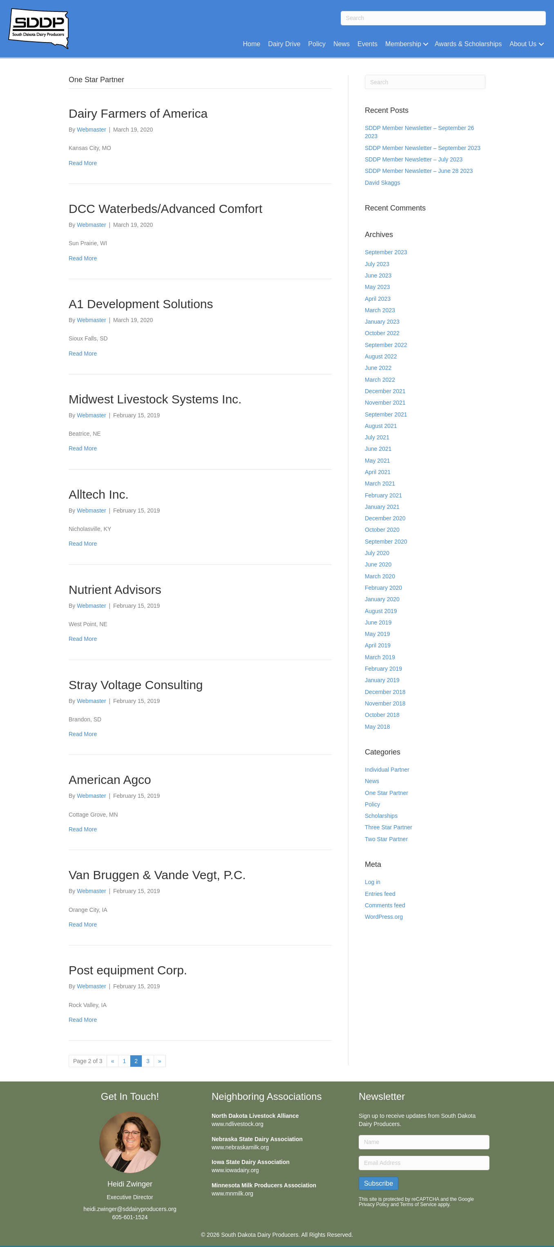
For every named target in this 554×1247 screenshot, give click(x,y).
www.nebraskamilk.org (240, 1147)
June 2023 (378, 275)
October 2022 (382, 333)
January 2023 (382, 321)
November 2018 (385, 703)
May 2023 (377, 287)
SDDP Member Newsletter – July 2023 (413, 159)
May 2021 (377, 460)
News (372, 781)
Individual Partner (387, 769)
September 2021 (386, 414)
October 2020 (382, 529)
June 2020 (378, 564)
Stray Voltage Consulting (136, 685)
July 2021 (377, 437)
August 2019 (381, 611)
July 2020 (377, 553)
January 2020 (382, 599)
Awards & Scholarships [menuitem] (468, 43)
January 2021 (382, 507)
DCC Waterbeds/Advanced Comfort (165, 208)
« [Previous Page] (112, 1061)
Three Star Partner (388, 827)
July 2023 (377, 264)
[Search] (443, 18)
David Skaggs (382, 182)
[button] (426, 44)
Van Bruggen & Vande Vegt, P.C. (157, 875)
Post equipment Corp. (128, 970)
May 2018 (377, 726)
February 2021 (383, 495)
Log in (372, 882)
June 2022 (378, 368)
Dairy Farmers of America (138, 113)
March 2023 (380, 310)
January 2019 (382, 680)
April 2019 (378, 645)
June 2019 (378, 622)
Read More (83, 163)
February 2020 (383, 587)
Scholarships (381, 816)
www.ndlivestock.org (238, 1124)
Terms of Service (418, 1204)
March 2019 (380, 657)
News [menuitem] (341, 43)
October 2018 (382, 715)
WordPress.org (384, 916)
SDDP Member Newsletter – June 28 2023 (419, 171)
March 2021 (380, 483)
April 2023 (378, 299)
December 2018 (385, 692)
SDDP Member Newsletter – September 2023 (422, 148)
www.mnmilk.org (232, 1193)
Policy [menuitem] (317, 43)
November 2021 (385, 402)
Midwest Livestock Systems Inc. (155, 399)
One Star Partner (386, 793)
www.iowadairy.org (235, 1170)
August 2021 (381, 426)
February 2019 (383, 668)
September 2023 (386, 252)
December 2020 (385, 518)
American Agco (110, 779)
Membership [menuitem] (403, 43)
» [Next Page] (159, 1061)
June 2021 (378, 449)
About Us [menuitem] (522, 43)
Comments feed (385, 905)
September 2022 (386, 345)
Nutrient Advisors (115, 589)
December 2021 (385, 391)
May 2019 (377, 634)
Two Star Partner (386, 839)
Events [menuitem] (367, 43)
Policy (372, 804)
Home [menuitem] (252, 43)
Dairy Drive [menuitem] (284, 43)
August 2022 (381, 356)
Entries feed (380, 894)
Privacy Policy (374, 1204)
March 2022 (380, 379)
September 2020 (386, 541)
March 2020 (380, 576)
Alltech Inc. (99, 494)
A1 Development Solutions (141, 304)
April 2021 (378, 472)
